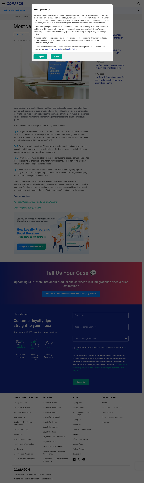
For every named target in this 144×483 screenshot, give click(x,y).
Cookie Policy (71, 49)
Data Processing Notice (53, 49)
